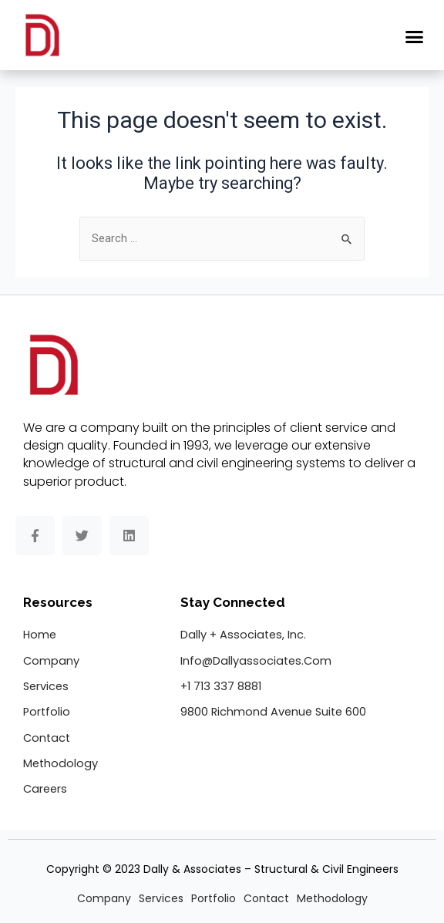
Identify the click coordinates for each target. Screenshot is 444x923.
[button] (414, 37)
